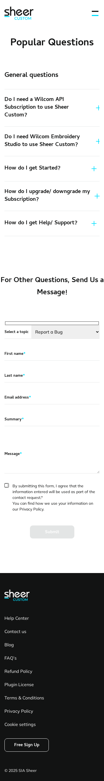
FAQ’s (10, 658)
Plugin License (19, 684)
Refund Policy (18, 671)
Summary (14, 420)
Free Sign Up (26, 745)
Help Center (16, 618)
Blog (9, 644)
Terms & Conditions (24, 698)
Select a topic (16, 332)
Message (13, 454)
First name (15, 354)
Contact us (15, 631)
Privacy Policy (18, 711)
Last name (14, 376)
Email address (17, 398)
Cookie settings (20, 724)
